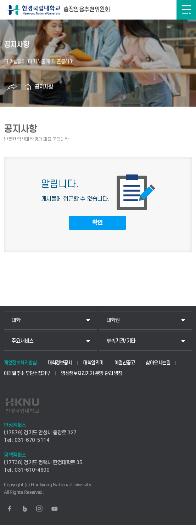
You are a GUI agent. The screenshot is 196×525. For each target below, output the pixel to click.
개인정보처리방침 (20, 362)
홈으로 (28, 87)
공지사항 (44, 87)
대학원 (113, 320)
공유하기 (12, 87)
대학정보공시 (59, 362)
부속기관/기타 (120, 341)
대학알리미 (93, 362)
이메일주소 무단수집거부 (27, 373)
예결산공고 (124, 362)
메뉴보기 (186, 10)
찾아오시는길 (158, 362)
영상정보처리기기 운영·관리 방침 (91, 373)
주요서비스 (22, 341)
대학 (15, 320)
